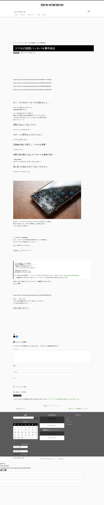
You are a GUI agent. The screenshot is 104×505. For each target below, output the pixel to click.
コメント (15, 349)
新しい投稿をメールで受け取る (19, 392)
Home (16, 15)
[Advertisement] (52, 65)
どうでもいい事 (22, 43)
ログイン (68, 417)
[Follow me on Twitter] (18, 12)
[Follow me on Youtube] (21, 12)
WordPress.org (69, 424)
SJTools (23, 15)
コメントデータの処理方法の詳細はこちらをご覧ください (63, 399)
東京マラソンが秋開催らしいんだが (79, 408)
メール (15, 372)
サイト (14, 378)
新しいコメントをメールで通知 (19, 386)
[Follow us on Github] (23, 12)
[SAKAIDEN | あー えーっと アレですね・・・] (52, 5)
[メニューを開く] (89, 11)
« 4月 (14, 441)
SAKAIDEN (44, 458)
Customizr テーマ (55, 458)
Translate (23, 454)
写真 (38, 15)
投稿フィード (69, 419)
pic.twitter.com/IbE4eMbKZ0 (71, 275)
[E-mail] (16, 12)
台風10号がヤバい (20, 408)
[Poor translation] (5, 470)
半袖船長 (33, 52)
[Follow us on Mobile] (25, 12)
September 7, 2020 (62, 277)
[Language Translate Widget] (20, 451)
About (44, 15)
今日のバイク (31, 15)
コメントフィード (70, 422)
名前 (14, 365)
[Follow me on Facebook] (19, 12)
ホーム (15, 43)
